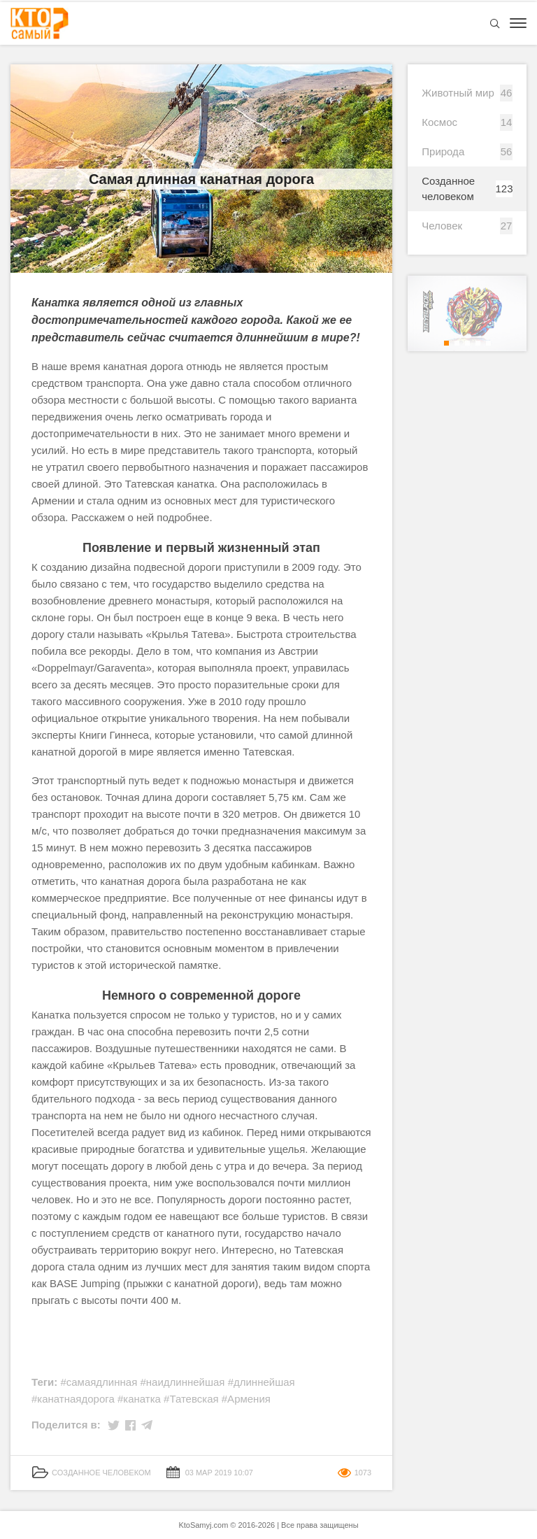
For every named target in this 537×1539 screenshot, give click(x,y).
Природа (443, 151)
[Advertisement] (201, 1342)
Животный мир (458, 93)
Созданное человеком (448, 188)
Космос (439, 122)
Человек (442, 226)
